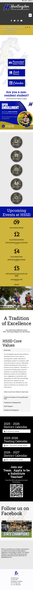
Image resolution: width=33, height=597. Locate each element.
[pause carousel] (27, 27)
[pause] (16, 309)
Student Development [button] (11, 410)
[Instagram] (18, 21)
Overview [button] (7, 350)
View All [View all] (16, 284)
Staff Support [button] (8, 406)
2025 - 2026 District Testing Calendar (15, 445)
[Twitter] (14, 21)
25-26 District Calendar (11, 431)
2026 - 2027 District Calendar (13, 460)
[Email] (21, 21)
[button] (25, 30)
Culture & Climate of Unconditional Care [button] (16, 398)
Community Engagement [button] (12, 402)
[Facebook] (11, 21)
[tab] (16, 350)
